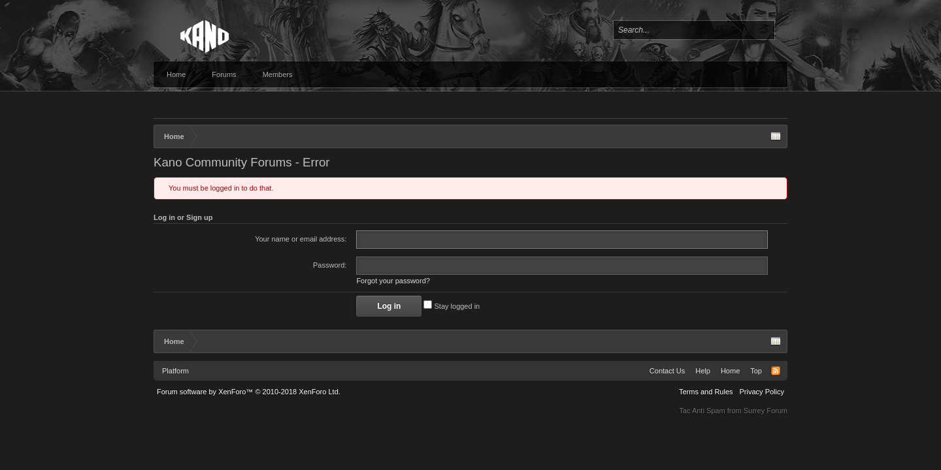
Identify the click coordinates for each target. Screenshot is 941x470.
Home (176, 74)
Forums (224, 74)
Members (278, 74)
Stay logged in (451, 306)
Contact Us (667, 371)
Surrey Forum (765, 411)
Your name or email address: (300, 239)
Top (756, 371)
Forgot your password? (393, 281)
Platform (175, 371)
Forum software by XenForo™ (248, 392)
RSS (775, 371)
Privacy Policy (762, 392)
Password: (329, 265)
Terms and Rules (706, 392)
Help (702, 371)
